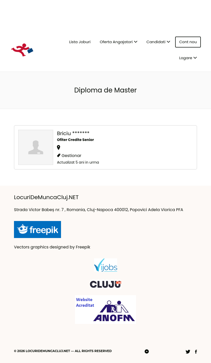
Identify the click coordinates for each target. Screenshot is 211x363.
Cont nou (188, 41)
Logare (185, 57)
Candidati (155, 41)
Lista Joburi (80, 41)
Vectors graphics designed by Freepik (52, 247)
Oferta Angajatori (116, 41)
